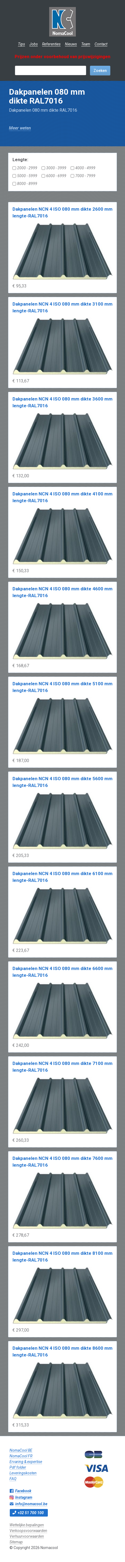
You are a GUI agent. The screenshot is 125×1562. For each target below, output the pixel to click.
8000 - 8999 (24, 183)
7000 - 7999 (83, 176)
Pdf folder (18, 1467)
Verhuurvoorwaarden (27, 1536)
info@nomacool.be (31, 1504)
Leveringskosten (23, 1473)
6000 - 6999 (54, 176)
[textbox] (50, 70)
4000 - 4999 (83, 168)
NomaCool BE (21, 1450)
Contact (101, 44)
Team (85, 44)
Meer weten (20, 128)
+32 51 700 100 (31, 1513)
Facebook (23, 1491)
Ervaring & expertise (26, 1462)
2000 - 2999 (24, 168)
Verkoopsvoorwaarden (28, 1530)
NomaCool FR (21, 1456)
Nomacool (62, 21)
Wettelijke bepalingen (27, 1525)
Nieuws (71, 44)
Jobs (33, 44)
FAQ (13, 1479)
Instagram (23, 1497)
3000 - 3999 (54, 168)
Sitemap (16, 1542)
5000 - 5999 (24, 176)
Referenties (51, 44)
